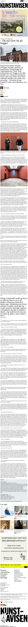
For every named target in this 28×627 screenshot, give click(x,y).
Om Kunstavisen (17, 580)
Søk (24, 0)
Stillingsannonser (18, 572)
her (21, 501)
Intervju (1, 94)
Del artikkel (6, 96)
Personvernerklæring (18, 575)
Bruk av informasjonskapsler (20, 577)
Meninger (4, 578)
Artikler (3, 576)
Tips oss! (21, 0)
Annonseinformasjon (18, 573)
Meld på (26, 567)
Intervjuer (4, 574)
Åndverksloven (17, 576)
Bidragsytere (17, 571)
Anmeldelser (5, 572)
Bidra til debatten (18, 581)
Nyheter (3, 570)
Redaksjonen (17, 570)
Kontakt (16, 578)
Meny (27, 0)
